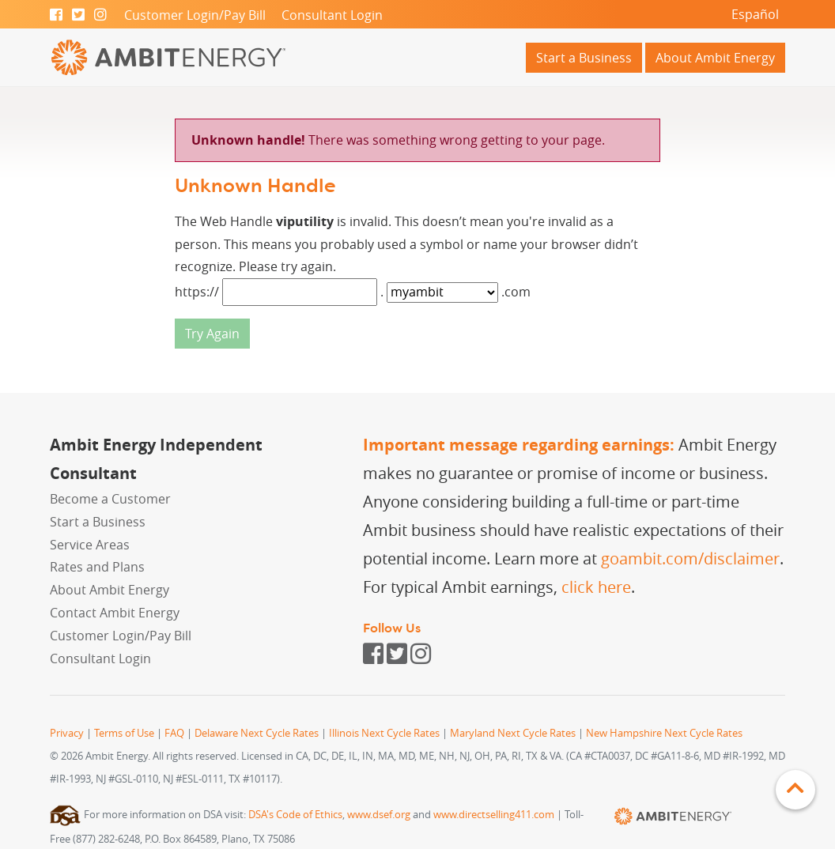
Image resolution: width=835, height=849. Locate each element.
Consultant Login (332, 15)
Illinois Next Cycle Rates (384, 733)
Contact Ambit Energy (114, 612)
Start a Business (584, 57)
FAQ (174, 733)
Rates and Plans (97, 566)
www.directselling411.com (493, 814)
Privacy (67, 733)
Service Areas (90, 544)
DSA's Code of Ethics (295, 814)
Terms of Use (124, 733)
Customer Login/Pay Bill (195, 15)
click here (596, 587)
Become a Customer (110, 499)
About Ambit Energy (715, 57)
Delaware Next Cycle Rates (257, 733)
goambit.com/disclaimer (690, 558)
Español (755, 14)
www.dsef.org (378, 814)
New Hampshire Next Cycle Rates (664, 733)
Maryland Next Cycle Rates (513, 733)
